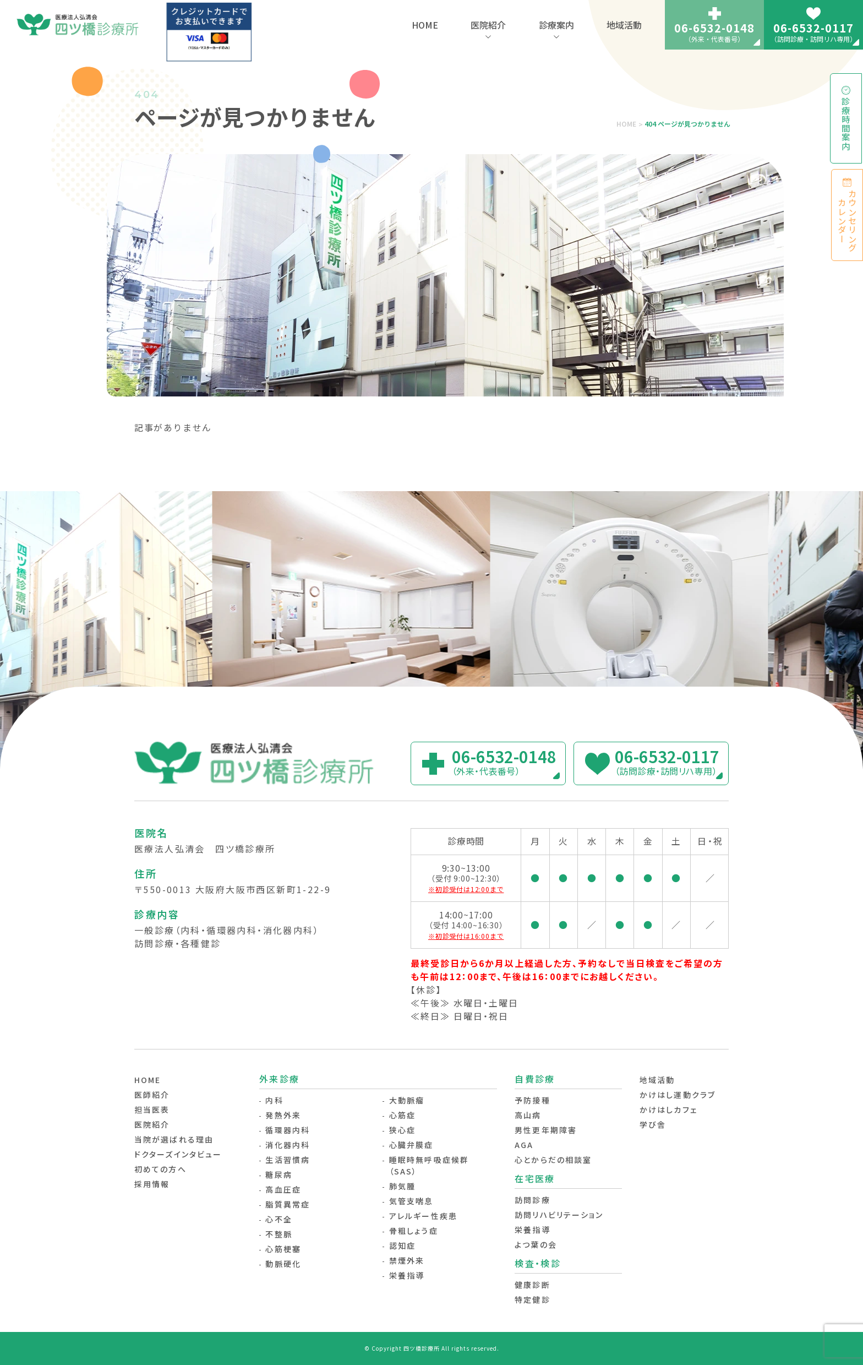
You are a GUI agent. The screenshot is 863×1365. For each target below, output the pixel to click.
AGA (524, 1144)
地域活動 (624, 24)
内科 (274, 1100)
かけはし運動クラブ (677, 1094)
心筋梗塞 (283, 1248)
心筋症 (402, 1115)
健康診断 (532, 1284)
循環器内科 (287, 1129)
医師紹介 (152, 1094)
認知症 (402, 1245)
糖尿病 (278, 1174)
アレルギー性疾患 (423, 1215)
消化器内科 (287, 1144)
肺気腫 (402, 1186)
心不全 (278, 1219)
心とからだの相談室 (553, 1159)
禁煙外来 (406, 1260)
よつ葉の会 (536, 1244)
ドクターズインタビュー (178, 1154)
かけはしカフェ (668, 1109)
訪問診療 (532, 1199)
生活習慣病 (287, 1159)
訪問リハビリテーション (559, 1214)
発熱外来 (283, 1115)
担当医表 (152, 1109)
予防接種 (532, 1100)
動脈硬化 (283, 1263)
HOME (425, 24)
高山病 (528, 1115)
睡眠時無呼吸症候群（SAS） (429, 1165)
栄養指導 (406, 1275)
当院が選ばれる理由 (174, 1139)
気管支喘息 (411, 1200)
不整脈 (278, 1233)
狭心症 (402, 1129)
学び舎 (653, 1124)
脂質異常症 (287, 1204)
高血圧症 (283, 1189)
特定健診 (532, 1299)
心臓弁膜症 (411, 1144)
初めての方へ (160, 1168)
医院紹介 (488, 24)
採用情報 (152, 1183)
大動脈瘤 (406, 1100)
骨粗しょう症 (413, 1230)
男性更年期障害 (546, 1129)
